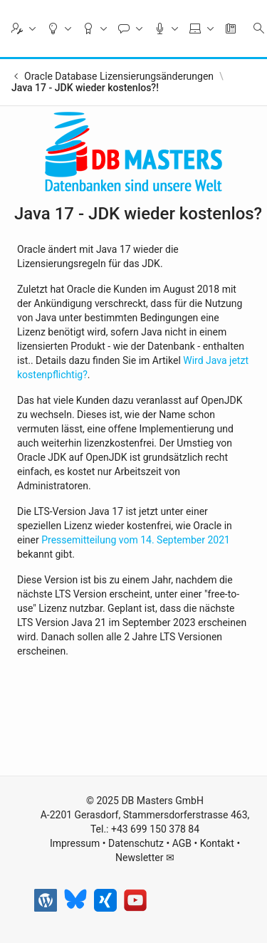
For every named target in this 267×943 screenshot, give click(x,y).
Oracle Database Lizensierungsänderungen (119, 76)
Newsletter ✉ (144, 857)
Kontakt (217, 843)
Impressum (75, 843)
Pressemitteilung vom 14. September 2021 (135, 540)
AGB (182, 843)
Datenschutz (136, 843)
